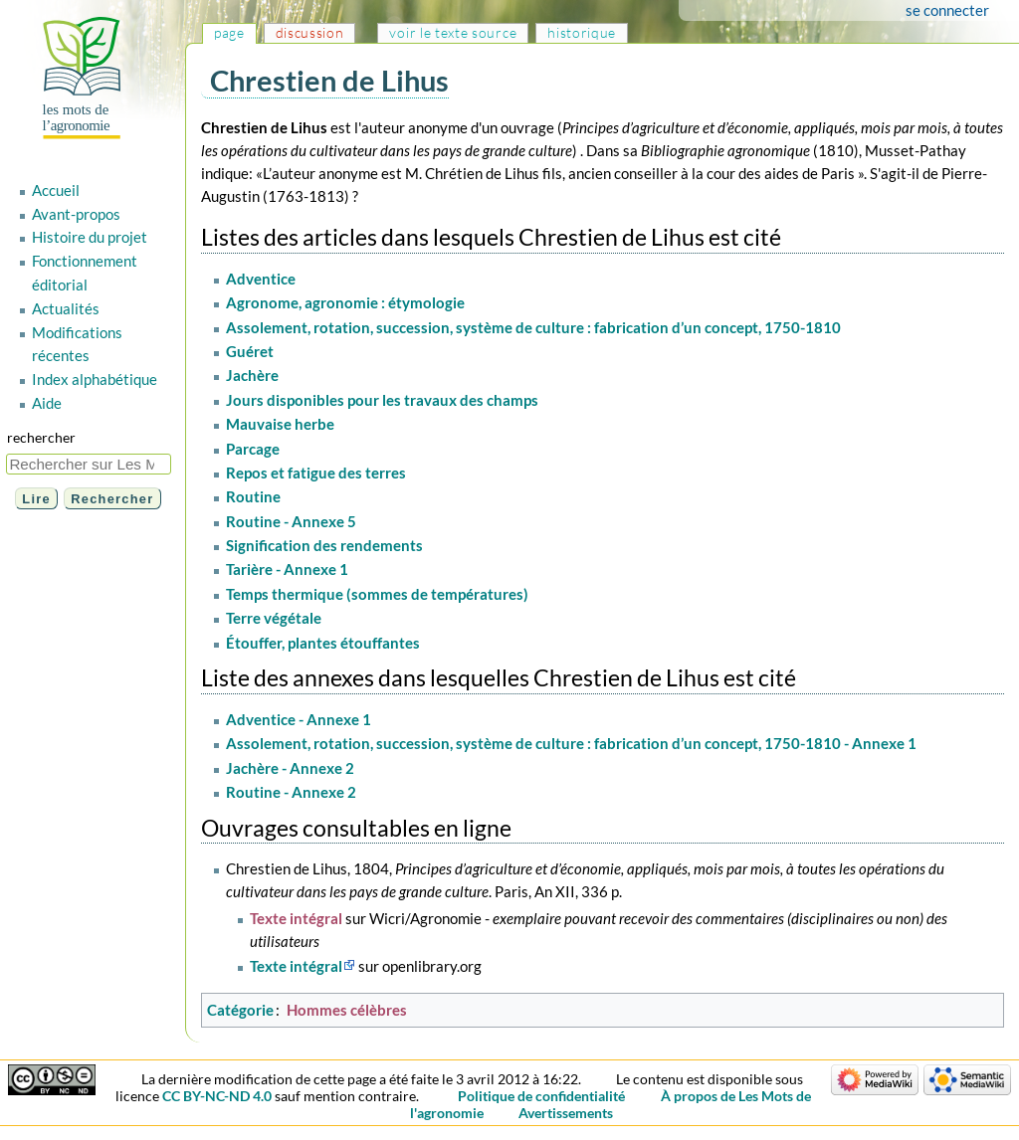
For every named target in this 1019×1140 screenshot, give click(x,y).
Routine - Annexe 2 (291, 792)
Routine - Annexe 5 (291, 521)
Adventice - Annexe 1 (298, 719)
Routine (253, 496)
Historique (581, 32)
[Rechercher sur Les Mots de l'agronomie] (88, 464)
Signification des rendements (324, 545)
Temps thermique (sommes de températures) (377, 594)
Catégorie (240, 1010)
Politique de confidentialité (541, 1095)
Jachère (252, 375)
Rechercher (41, 437)
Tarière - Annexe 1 (287, 569)
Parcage (253, 449)
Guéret (250, 351)
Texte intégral (296, 918)
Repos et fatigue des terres (316, 472)
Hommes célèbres (347, 1010)
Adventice (261, 278)
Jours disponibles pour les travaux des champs (382, 400)
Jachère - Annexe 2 (290, 768)
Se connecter (947, 10)
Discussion (310, 32)
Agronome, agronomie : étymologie (345, 302)
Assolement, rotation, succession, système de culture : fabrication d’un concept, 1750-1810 (533, 327)
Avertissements (565, 1112)
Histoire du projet (89, 237)
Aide (47, 403)
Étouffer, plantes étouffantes (323, 643)
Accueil (56, 190)
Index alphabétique (94, 379)
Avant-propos (76, 214)
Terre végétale (273, 618)
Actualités (66, 308)
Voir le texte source (452, 32)
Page (229, 32)
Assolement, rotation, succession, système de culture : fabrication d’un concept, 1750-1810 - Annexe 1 (571, 743)
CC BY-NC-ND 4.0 (217, 1095)
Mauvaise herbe (280, 424)
